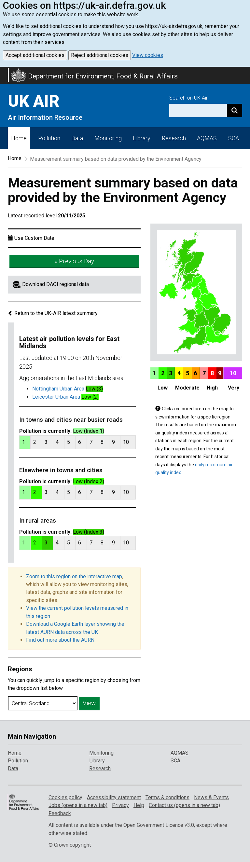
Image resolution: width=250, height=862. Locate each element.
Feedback (60, 813)
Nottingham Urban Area (58, 389)
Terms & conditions (167, 797)
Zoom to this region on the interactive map (74, 576)
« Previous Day (74, 261)
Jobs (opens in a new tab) (78, 805)
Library (141, 138)
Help (138, 805)
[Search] (234, 110)
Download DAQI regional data (55, 284)
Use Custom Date (34, 238)
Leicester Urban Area (56, 397)
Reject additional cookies (99, 55)
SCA (233, 138)
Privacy (120, 805)
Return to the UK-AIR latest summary (53, 313)
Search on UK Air (188, 98)
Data (77, 138)
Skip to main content (4, 71)
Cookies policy (65, 797)
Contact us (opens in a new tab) (184, 805)
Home (19, 138)
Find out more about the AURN (60, 640)
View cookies (147, 55)
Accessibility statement (114, 797)
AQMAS (207, 138)
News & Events (211, 797)
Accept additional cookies (35, 55)
